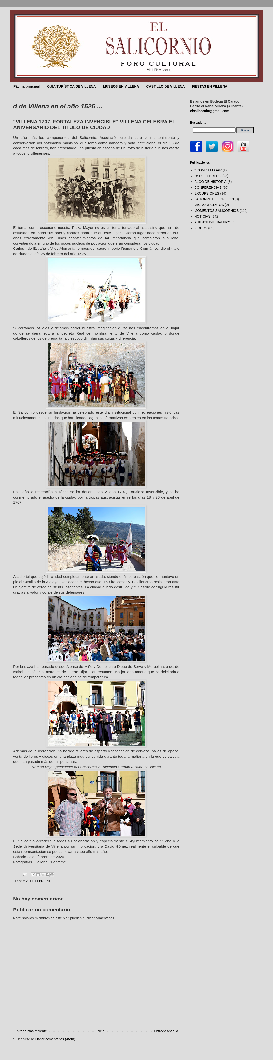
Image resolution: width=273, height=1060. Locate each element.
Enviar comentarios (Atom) (55, 1039)
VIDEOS (201, 228)
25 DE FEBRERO (38, 881)
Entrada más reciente (30, 1031)
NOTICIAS (203, 216)
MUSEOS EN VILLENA (121, 86)
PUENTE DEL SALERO (213, 222)
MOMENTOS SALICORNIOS (217, 211)
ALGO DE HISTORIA (211, 182)
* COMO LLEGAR (208, 170)
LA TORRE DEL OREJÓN (214, 199)
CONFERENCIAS (208, 187)
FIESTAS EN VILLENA (209, 86)
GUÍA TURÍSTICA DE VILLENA (71, 86)
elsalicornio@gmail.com (209, 111)
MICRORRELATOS (209, 205)
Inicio (101, 1031)
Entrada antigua (166, 1031)
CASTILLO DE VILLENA (165, 86)
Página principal (26, 86)
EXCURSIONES (207, 193)
